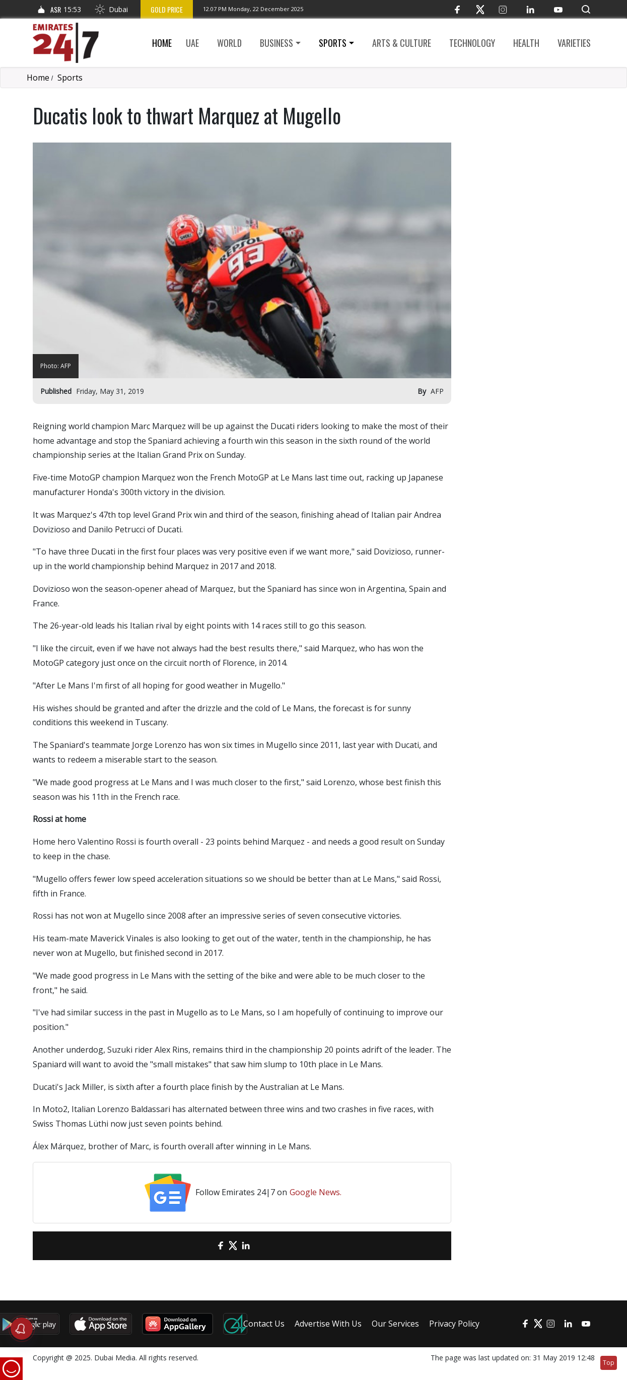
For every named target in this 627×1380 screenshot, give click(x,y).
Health (526, 42)
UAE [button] (192, 42)
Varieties (574, 42)
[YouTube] (558, 9)
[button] (586, 9)
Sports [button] (332, 42)
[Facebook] (457, 9)
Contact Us (264, 1323)
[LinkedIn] (530, 9)
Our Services (395, 1323)
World (229, 42)
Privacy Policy (454, 1323)
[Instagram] (503, 9)
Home (162, 42)
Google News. (315, 1192)
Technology (472, 42)
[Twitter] (480, 9)
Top (608, 1362)
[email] (203, 1245)
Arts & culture (401, 42)
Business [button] (276, 42)
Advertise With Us (328, 1323)
